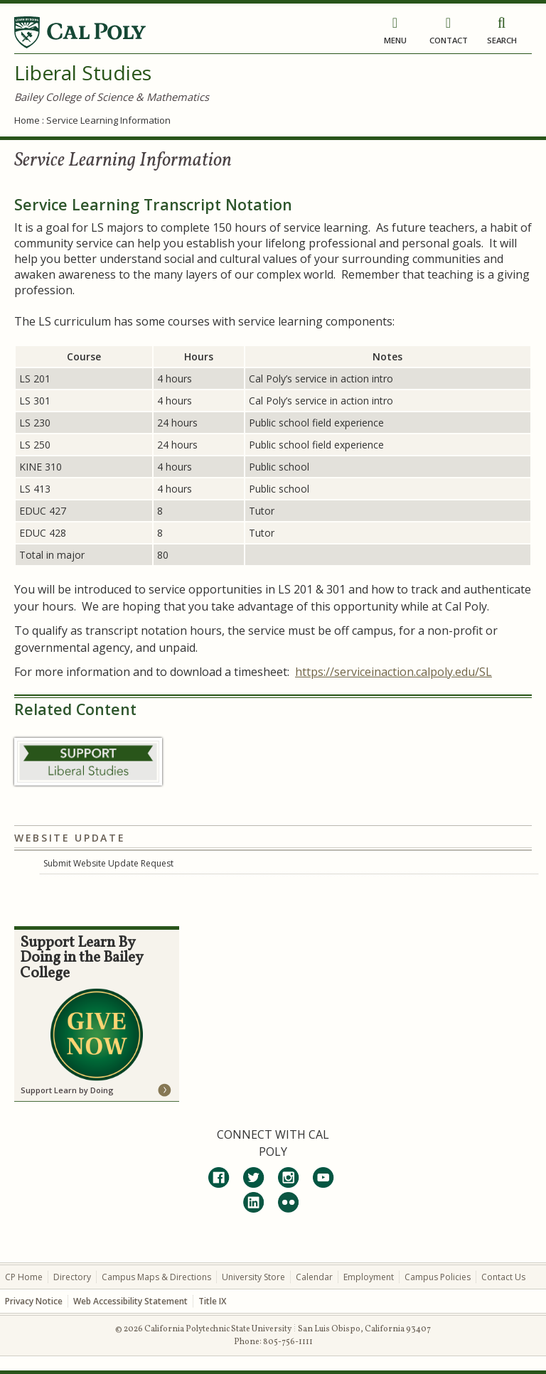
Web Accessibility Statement (130, 1301)
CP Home (24, 1277)
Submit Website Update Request (108, 863)
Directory (72, 1277)
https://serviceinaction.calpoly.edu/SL (393, 672)
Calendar (314, 1277)
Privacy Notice (34, 1301)
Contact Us (503, 1277)
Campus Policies (438, 1277)
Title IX (212, 1301)
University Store (253, 1277)
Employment (368, 1277)
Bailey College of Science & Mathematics (111, 97)
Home (27, 120)
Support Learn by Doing (67, 1090)
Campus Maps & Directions (156, 1277)
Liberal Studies (82, 72)
